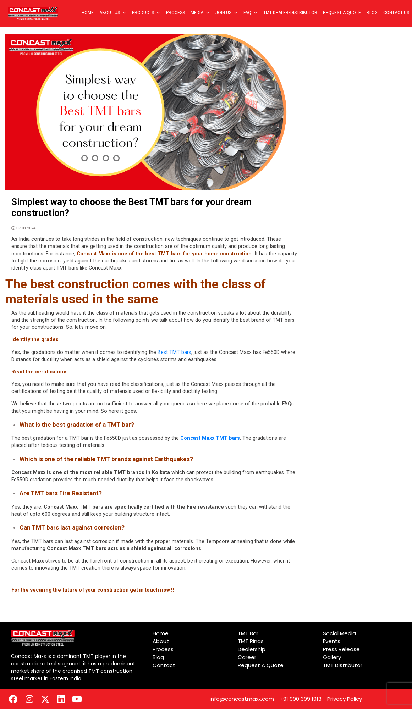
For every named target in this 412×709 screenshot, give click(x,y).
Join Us (226, 12)
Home (88, 12)
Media (200, 12)
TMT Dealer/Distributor (290, 12)
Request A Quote (342, 12)
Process (175, 12)
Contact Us (396, 12)
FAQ (250, 12)
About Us (112, 12)
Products (146, 12)
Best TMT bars (174, 352)
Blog (372, 12)
